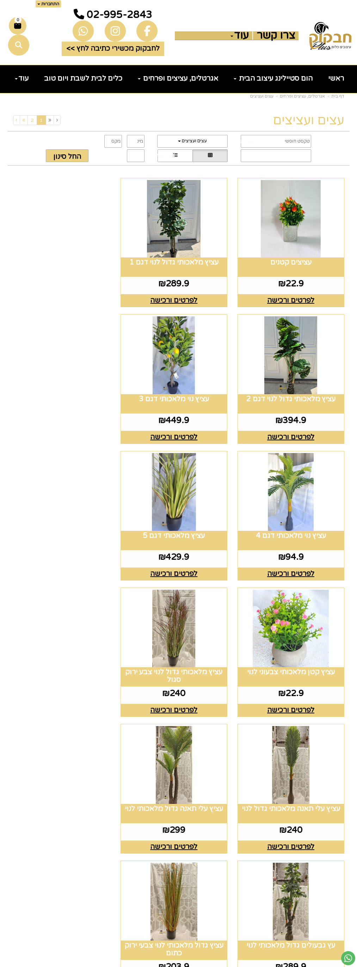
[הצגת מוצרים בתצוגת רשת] (210, 155)
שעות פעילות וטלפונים (148, 759)
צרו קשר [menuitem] (276, 35)
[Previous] (50, 120)
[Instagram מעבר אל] (231, 788)
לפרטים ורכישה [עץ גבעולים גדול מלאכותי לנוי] (178, 700)
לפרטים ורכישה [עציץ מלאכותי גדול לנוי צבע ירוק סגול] (178, 566)
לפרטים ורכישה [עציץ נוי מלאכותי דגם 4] (178, 432)
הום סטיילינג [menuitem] (323, 867)
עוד (239, 35)
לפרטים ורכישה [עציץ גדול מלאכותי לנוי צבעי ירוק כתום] (64, 700)
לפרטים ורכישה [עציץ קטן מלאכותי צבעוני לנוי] (292, 566)
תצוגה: (249, 155)
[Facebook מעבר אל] (250, 788)
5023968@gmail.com (136, 845)
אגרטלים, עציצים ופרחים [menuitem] (178, 78)
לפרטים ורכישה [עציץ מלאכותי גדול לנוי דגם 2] (64, 298)
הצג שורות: (162, 155)
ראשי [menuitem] (336, 78)
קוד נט (167, 962)
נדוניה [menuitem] (334, 878)
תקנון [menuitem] (335, 812)
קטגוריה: (248, 141)
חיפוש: (333, 141)
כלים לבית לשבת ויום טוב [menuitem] (83, 78)
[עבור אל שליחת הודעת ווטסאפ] (348, 958)
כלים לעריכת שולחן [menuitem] (311, 801)
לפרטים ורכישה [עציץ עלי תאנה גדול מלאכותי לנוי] (292, 700)
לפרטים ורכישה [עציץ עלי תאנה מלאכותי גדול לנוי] (64, 566)
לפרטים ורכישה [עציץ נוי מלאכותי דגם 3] (292, 432)
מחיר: (168, 141)
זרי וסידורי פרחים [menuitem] (314, 856)
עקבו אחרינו (235, 754)
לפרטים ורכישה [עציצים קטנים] (292, 298)
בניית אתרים (150, 962)
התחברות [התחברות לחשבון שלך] (48, 3)
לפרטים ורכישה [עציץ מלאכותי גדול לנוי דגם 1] (178, 298)
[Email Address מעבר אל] (207, 788)
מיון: (336, 155)
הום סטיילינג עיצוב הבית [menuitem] (273, 78)
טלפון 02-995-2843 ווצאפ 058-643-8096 (137, 805)
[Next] (23, 120)
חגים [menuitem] (336, 845)
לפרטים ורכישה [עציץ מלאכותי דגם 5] (64, 432)
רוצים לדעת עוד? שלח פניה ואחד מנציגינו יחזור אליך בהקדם (52, 769)
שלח (69, 924)
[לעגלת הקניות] (17, 26)
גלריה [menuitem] (334, 823)
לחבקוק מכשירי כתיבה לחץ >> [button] (113, 48)
